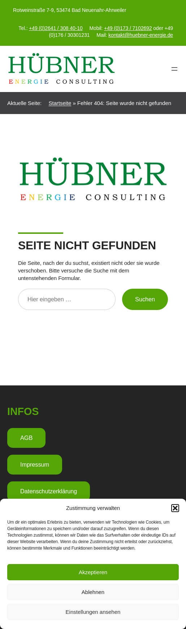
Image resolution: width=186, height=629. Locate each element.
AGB (26, 437)
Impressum (34, 464)
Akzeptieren (93, 572)
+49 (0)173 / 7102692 (128, 28)
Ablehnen (93, 592)
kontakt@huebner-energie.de (140, 35)
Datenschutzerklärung (48, 491)
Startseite (59, 103)
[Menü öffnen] (174, 69)
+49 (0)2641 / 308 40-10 (55, 28)
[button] (175, 508)
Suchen (145, 299)
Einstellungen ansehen (93, 612)
